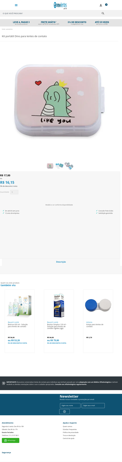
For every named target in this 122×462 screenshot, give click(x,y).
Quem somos (67, 426)
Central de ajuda (68, 438)
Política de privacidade (70, 432)
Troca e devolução (69, 435)
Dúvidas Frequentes (70, 429)
